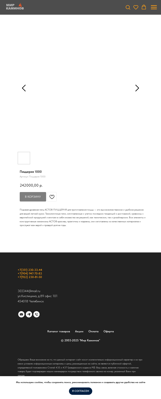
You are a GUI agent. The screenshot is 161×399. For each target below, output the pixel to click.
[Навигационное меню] (154, 7)
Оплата (93, 331)
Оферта (109, 331)
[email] (21, 314)
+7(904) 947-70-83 (30, 273)
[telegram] (29, 314)
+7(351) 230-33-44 (30, 270)
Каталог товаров (58, 331)
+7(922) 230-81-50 (30, 277)
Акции (79, 331)
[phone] (36, 314)
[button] (127, 7)
